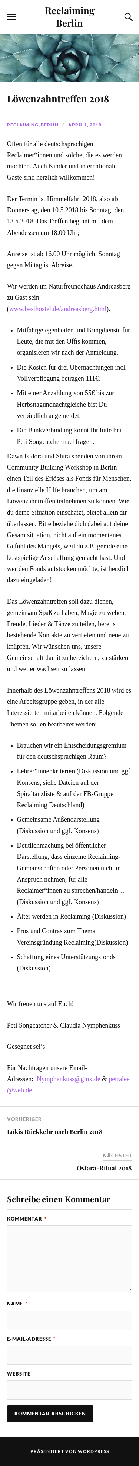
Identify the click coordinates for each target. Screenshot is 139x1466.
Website (18, 1374)
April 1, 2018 (85, 125)
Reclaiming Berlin (70, 16)
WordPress (93, 1451)
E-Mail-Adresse (31, 1339)
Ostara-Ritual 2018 (104, 1168)
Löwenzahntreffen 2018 (58, 98)
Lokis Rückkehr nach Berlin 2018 (55, 1131)
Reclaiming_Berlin (33, 125)
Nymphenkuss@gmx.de (68, 1079)
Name (17, 1303)
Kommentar (27, 1219)
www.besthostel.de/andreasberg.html (58, 309)
